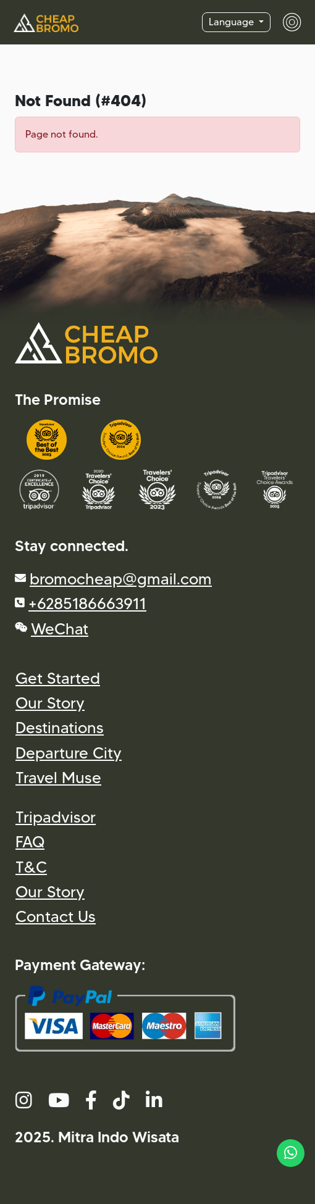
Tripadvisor (55, 816)
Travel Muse (58, 777)
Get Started (57, 677)
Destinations (59, 727)
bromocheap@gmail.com (121, 578)
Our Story (50, 702)
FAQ (29, 841)
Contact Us (55, 916)
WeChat (59, 628)
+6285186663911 (87, 603)
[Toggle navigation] (286, 22)
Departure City (68, 752)
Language (232, 22)
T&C (31, 866)
